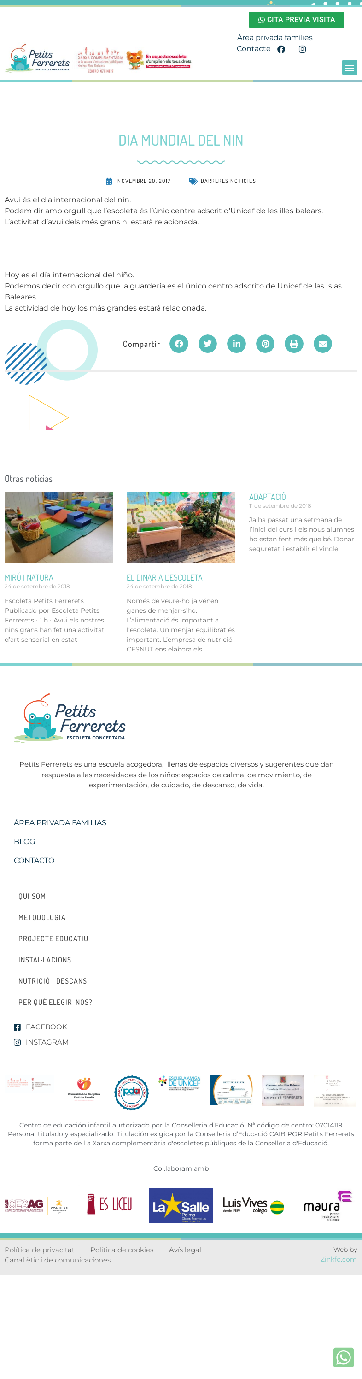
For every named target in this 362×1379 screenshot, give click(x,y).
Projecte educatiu (53, 938)
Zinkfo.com (339, 1259)
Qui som (32, 896)
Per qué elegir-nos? (55, 1002)
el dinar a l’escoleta (165, 577)
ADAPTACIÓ (267, 497)
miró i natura (29, 577)
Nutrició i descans (52, 981)
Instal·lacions (44, 959)
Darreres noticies (229, 180)
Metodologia (42, 917)
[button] (349, 67)
